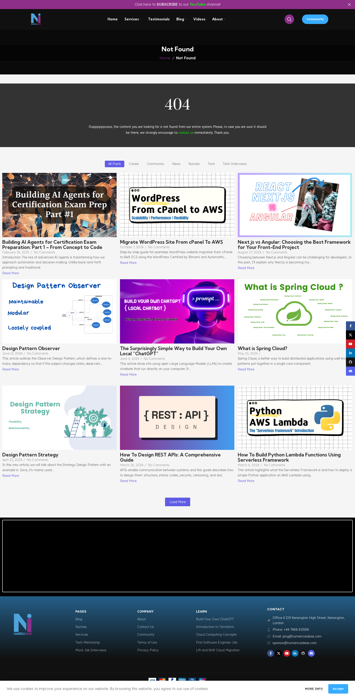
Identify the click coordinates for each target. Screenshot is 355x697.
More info (314, 688)
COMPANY (145, 611)
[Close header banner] (349, 4)
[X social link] (278, 653)
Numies (81, 627)
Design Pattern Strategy (30, 454)
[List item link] (308, 629)
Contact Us (145, 627)
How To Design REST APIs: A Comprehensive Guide (170, 457)
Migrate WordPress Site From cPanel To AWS (171, 242)
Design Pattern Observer (31, 348)
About (141, 619)
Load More (178, 502)
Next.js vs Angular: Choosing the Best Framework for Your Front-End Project (294, 244)
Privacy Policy (148, 650)
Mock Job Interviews (90, 650)
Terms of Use (147, 642)
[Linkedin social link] (295, 653)
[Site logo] (37, 20)
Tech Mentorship (87, 642)
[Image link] (33, 625)
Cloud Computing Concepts (216, 635)
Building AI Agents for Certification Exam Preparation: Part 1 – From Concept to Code (52, 244)
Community (315, 20)
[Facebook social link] (270, 653)
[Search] (289, 20)
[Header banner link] (170, 4)
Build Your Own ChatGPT (215, 619)
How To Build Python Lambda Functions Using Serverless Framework (289, 457)
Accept (338, 688)
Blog (78, 619)
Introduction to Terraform (215, 627)
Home (165, 58)
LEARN (201, 611)
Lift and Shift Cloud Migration (218, 650)
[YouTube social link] (286, 653)
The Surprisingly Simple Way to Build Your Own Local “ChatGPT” (173, 351)
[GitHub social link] (303, 653)
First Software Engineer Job (216, 642)
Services (81, 635)
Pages (80, 611)
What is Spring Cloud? (262, 348)
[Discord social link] (311, 653)
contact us (186, 133)
